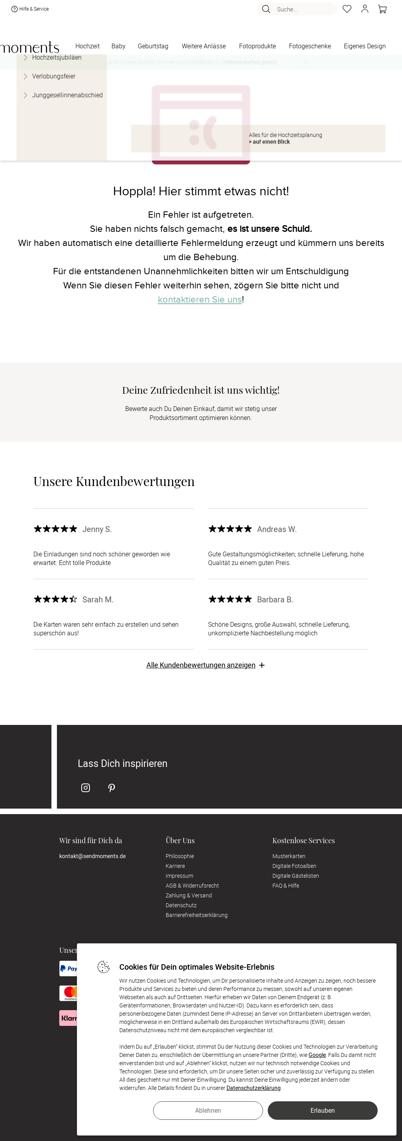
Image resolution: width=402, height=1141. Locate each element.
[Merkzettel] (347, 11)
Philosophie (180, 856)
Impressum (179, 875)
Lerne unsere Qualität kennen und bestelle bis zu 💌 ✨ (199, 62)
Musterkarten (288, 856)
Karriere (175, 866)
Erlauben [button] (323, 1110)
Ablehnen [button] (208, 1110)
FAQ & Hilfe (285, 885)
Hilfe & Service (29, 11)
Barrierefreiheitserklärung (197, 915)
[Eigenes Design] (364, 46)
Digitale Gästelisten (295, 875)
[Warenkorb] (382, 11)
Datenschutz (181, 905)
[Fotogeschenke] (309, 46)
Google (317, 1054)
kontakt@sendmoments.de (92, 856)
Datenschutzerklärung (254, 1087)
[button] (364, 11)
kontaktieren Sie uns (200, 299)
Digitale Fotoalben (294, 866)
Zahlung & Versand (189, 895)
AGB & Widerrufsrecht (192, 885)
